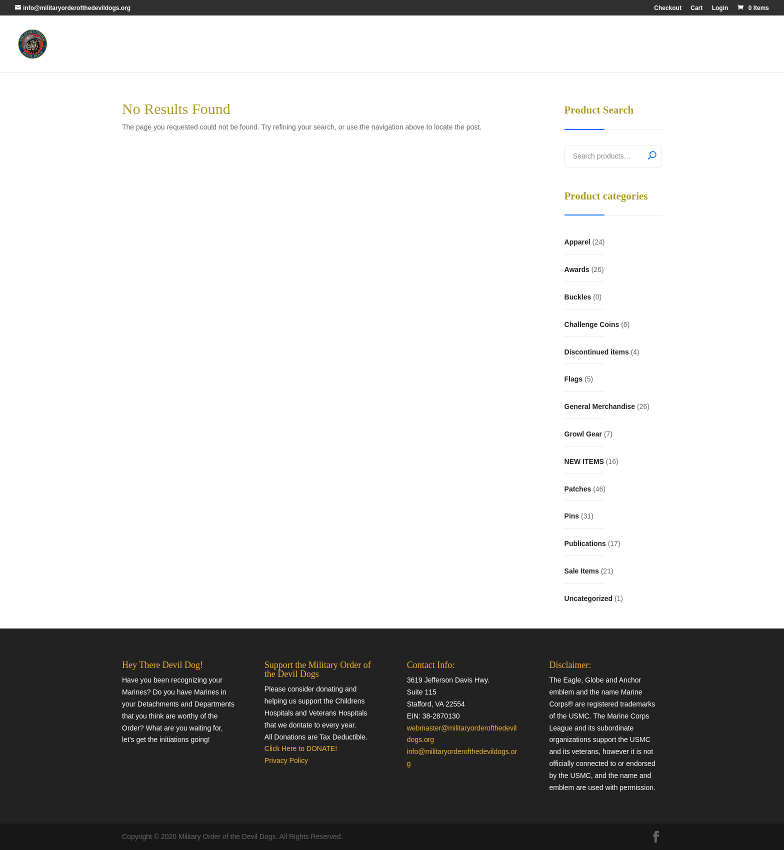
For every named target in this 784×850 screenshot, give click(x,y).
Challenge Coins (592, 324)
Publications (585, 544)
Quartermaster (683, 44)
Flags (573, 379)
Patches (578, 489)
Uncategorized (588, 598)
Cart (696, 8)
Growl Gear (583, 434)
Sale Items (581, 571)
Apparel (577, 242)
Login (720, 8)
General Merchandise (600, 406)
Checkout (668, 8)
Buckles (578, 297)
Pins (572, 516)
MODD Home (630, 44)
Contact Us (732, 44)
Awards (577, 270)
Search (652, 155)
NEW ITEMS (584, 462)
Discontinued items (596, 352)
